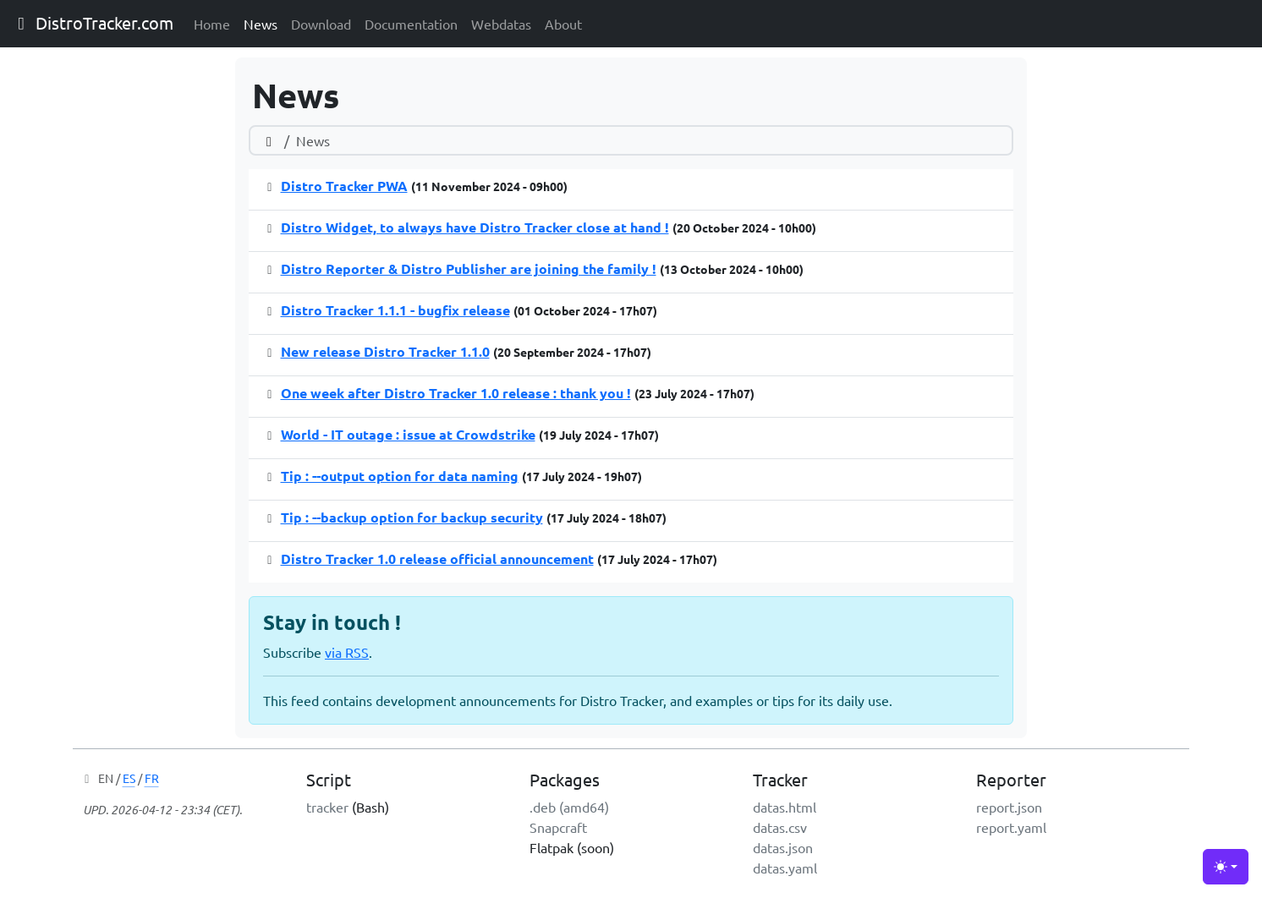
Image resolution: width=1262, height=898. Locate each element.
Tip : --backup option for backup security (412, 517)
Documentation (411, 23)
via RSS (347, 651)
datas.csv (780, 827)
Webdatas (501, 23)
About (563, 23)
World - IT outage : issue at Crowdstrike (408, 434)
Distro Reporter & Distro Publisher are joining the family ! (468, 268)
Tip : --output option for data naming (400, 476)
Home (212, 23)
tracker (327, 806)
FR (152, 778)
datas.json (783, 847)
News (260, 23)
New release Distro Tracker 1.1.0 (385, 351)
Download (321, 23)
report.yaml (1011, 827)
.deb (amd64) (569, 806)
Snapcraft (558, 827)
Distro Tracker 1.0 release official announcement (437, 558)
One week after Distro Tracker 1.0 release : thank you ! (456, 393)
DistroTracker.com (91, 22)
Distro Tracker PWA (344, 185)
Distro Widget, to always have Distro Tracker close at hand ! (475, 227)
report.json (1009, 806)
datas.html (784, 806)
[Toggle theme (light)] (1225, 866)
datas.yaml (785, 867)
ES (129, 778)
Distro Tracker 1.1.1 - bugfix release (395, 310)
